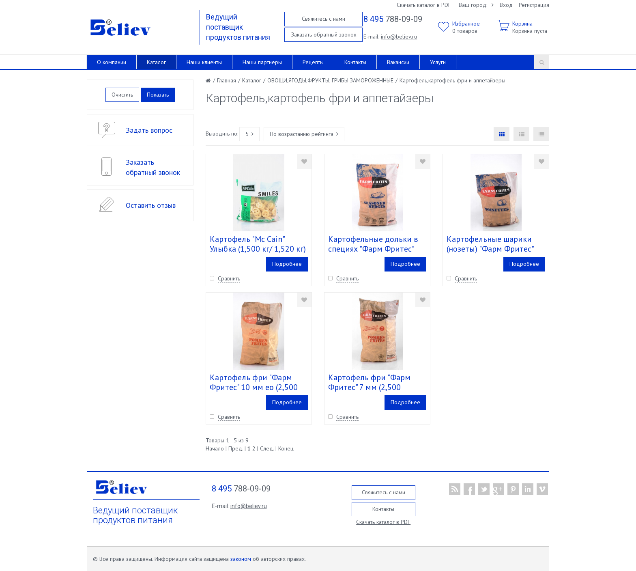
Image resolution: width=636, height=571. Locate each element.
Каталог (156, 62)
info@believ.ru (399, 36)
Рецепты (313, 62)
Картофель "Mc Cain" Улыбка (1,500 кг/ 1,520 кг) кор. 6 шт (258, 249)
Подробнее (287, 263)
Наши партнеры (262, 62)
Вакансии (398, 62)
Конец (286, 448)
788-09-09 (392, 19)
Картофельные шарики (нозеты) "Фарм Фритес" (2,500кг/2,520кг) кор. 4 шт (495, 249)
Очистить (122, 94)
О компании (111, 62)
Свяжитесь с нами (323, 18)
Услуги (438, 62)
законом (240, 558)
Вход (506, 5)
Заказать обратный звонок (323, 34)
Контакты (355, 62)
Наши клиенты (204, 62)
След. (267, 448)
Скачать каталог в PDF (424, 5)
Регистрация (534, 5)
